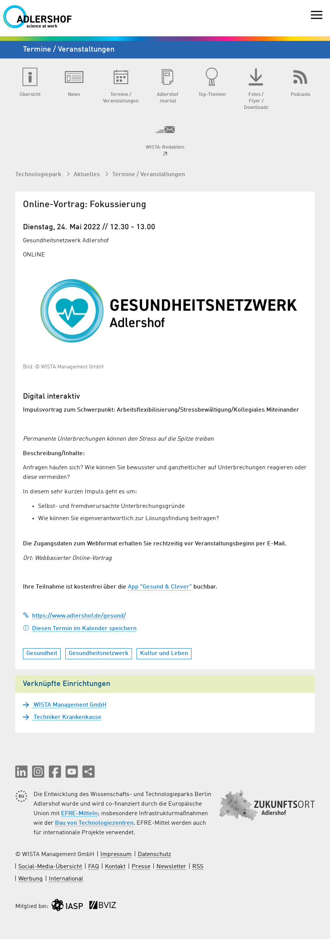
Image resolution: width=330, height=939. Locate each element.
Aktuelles (87, 175)
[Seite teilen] (88, 771)
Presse (141, 867)
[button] (21, 771)
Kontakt (115, 867)
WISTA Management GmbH (69, 705)
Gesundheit (41, 653)
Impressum (116, 854)
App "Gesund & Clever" (160, 587)
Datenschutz (154, 854)
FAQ (93, 867)
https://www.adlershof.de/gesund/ (74, 616)
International (66, 879)
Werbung (30, 879)
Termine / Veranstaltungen (148, 175)
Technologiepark (39, 175)
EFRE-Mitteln (79, 814)
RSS (197, 867)
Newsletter (171, 867)
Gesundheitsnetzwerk (99, 653)
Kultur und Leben (164, 653)
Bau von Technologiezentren (94, 823)
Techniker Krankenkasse (66, 717)
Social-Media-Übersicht (50, 867)
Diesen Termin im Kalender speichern (80, 629)
